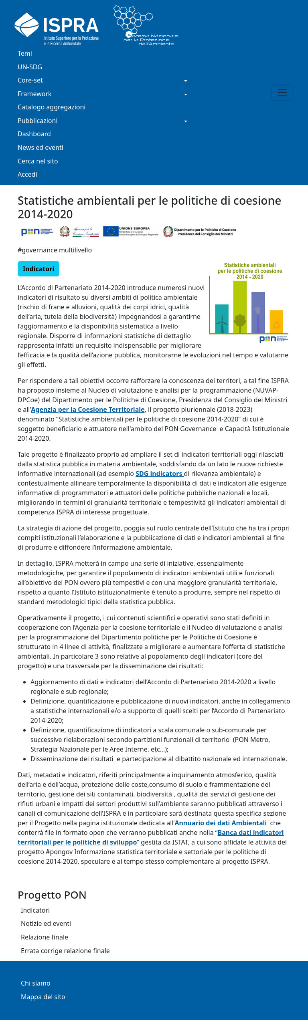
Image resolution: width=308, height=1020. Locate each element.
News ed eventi (40, 148)
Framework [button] (35, 94)
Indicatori (35, 910)
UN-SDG (30, 67)
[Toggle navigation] (282, 93)
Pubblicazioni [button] (38, 121)
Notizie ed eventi (46, 924)
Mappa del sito (43, 997)
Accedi (27, 174)
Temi (25, 53)
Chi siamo (36, 983)
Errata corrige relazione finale (65, 951)
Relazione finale (44, 937)
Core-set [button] (30, 80)
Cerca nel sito (38, 161)
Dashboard (34, 134)
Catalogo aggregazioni (51, 107)
